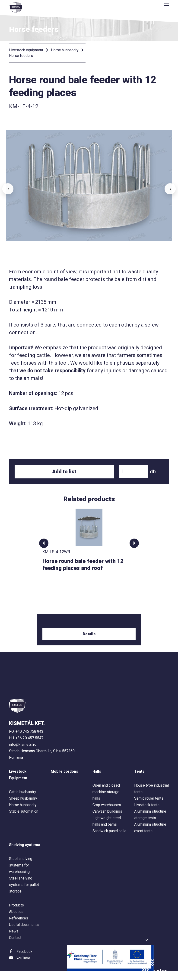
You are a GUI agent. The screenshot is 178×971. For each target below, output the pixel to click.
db (153, 450)
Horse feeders (21, 55)
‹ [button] (8, 178)
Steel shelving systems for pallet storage (24, 863)
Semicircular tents (148, 777)
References (18, 897)
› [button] (170, 178)
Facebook (24, 930)
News (14, 910)
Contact (15, 916)
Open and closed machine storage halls (106, 770)
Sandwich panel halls (109, 810)
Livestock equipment (26, 50)
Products (16, 884)
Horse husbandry (65, 50)
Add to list (64, 450)
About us (16, 890)
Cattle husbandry (22, 770)
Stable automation (23, 790)
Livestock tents (146, 783)
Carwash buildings (107, 790)
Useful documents (24, 903)
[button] (43, 522)
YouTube (23, 937)
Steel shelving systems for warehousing (20, 844)
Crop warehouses (106, 783)
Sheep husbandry (23, 777)
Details (89, 613)
